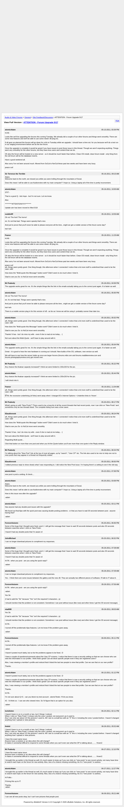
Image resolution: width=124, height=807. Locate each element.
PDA (117, 121)
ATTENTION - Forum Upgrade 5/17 (40, 122)
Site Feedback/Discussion (43, 117)
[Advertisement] (62, 8)
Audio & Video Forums (13, 117)
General (27, 117)
